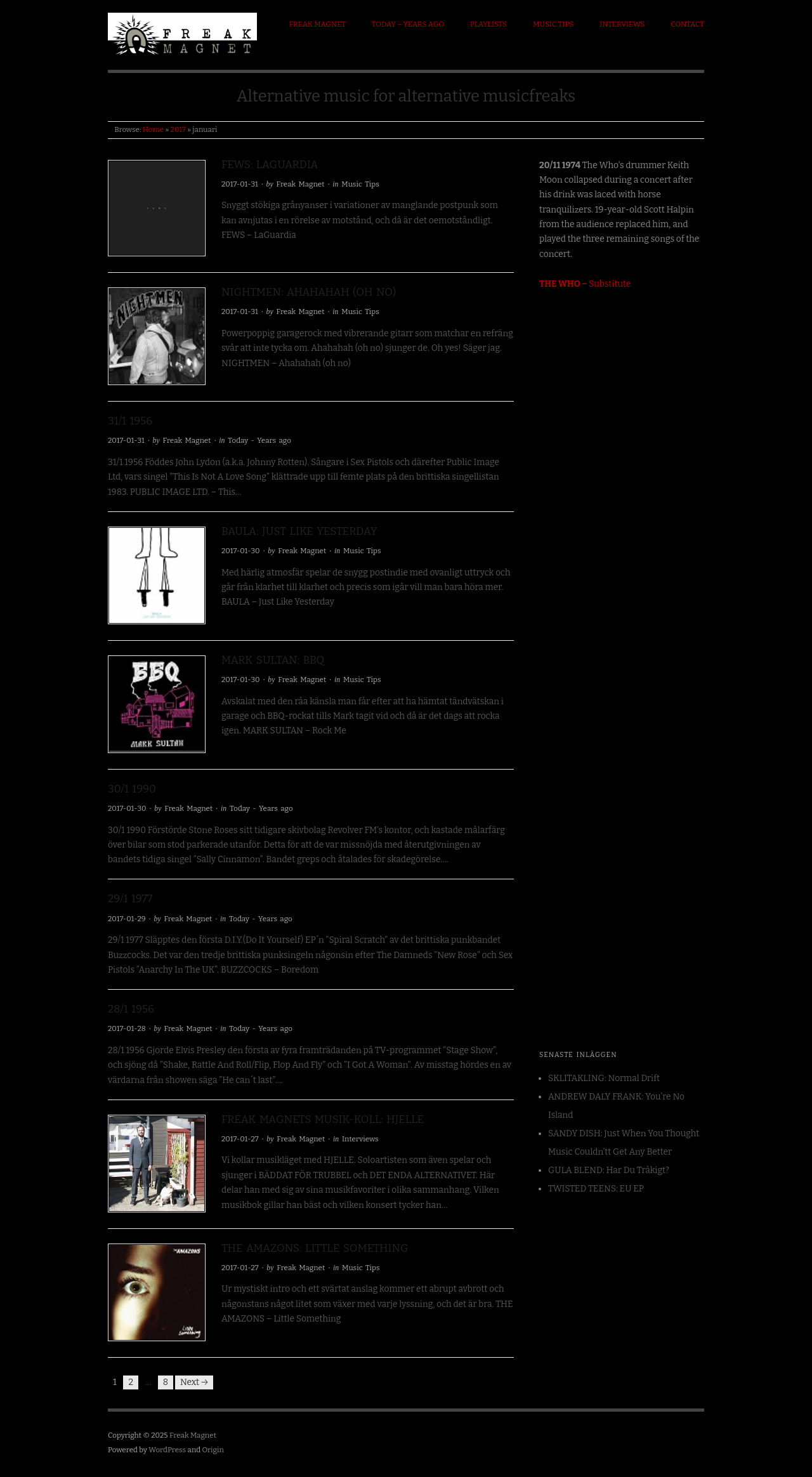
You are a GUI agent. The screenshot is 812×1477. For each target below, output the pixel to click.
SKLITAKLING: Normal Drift (604, 1078)
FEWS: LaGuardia (269, 164)
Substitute (585, 284)
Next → (194, 1382)
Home (153, 129)
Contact (687, 24)
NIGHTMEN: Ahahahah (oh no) (308, 292)
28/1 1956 (131, 1009)
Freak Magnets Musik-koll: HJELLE (322, 1119)
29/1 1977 (130, 898)
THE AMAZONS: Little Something (315, 1248)
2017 (178, 129)
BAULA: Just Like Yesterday (299, 531)
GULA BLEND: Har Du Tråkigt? (608, 1170)
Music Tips (553, 24)
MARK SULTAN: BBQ (272, 660)
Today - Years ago (259, 440)
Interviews (622, 24)
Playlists (488, 24)
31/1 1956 (130, 421)
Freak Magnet (317, 24)
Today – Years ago (408, 24)
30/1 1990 (132, 789)
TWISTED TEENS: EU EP (596, 1188)
